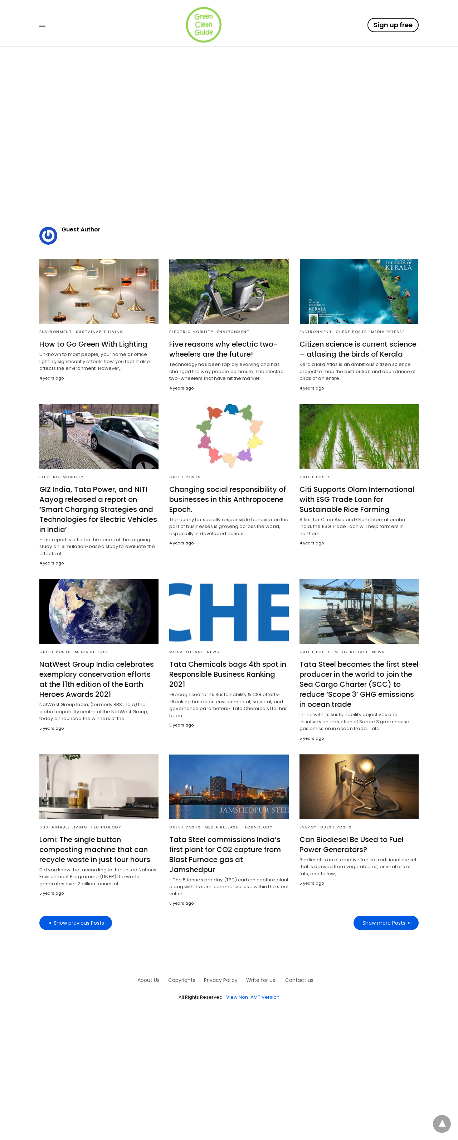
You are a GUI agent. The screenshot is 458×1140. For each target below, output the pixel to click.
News (213, 652)
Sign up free (393, 24)
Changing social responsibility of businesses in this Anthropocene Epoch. (227, 499)
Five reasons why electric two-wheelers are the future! (223, 349)
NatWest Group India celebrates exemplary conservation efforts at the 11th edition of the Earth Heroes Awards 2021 (96, 679)
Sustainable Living (99, 331)
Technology (106, 827)
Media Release (388, 331)
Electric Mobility (191, 331)
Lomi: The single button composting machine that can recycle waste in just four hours (94, 850)
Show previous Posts (79, 922)
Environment (55, 331)
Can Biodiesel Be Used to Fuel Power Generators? (351, 845)
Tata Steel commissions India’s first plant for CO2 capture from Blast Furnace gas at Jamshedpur (225, 855)
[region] (229, 154)
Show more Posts (383, 922)
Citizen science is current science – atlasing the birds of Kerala (357, 349)
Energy (308, 827)
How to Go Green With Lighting (93, 344)
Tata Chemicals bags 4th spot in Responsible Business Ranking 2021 (227, 674)
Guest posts (351, 331)
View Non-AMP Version (252, 997)
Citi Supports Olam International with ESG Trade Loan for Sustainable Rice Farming (356, 499)
